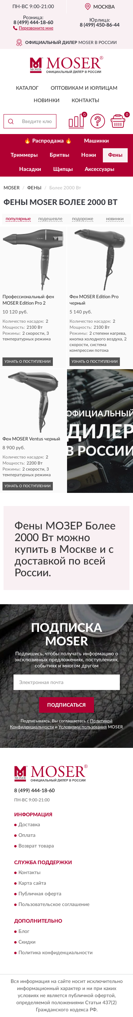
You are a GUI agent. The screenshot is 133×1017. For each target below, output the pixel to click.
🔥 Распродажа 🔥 (48, 141)
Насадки (30, 169)
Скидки (26, 942)
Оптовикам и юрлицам (84, 88)
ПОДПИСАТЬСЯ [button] (66, 705)
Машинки (96, 141)
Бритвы (59, 155)
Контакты (85, 100)
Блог (23, 931)
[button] (33, 28)
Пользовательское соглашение (53, 904)
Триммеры (24, 155)
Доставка (29, 824)
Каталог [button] (27, 88)
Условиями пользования (83, 727)
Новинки (47, 100)
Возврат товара (36, 846)
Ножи (88, 155)
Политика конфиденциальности (55, 952)
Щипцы (63, 169)
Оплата (26, 835)
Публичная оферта (39, 894)
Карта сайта (32, 883)
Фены (115, 155)
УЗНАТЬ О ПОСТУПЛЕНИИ (28, 361)
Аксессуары (99, 169)
